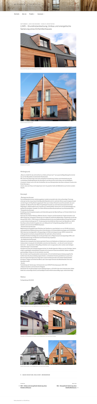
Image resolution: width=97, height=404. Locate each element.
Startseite (16, 14)
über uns (24, 14)
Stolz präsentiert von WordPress (21, 400)
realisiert (37, 374)
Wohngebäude (46, 374)
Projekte (32, 14)
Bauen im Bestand (28, 374)
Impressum (41, 14)
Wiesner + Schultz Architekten (44, 23)
